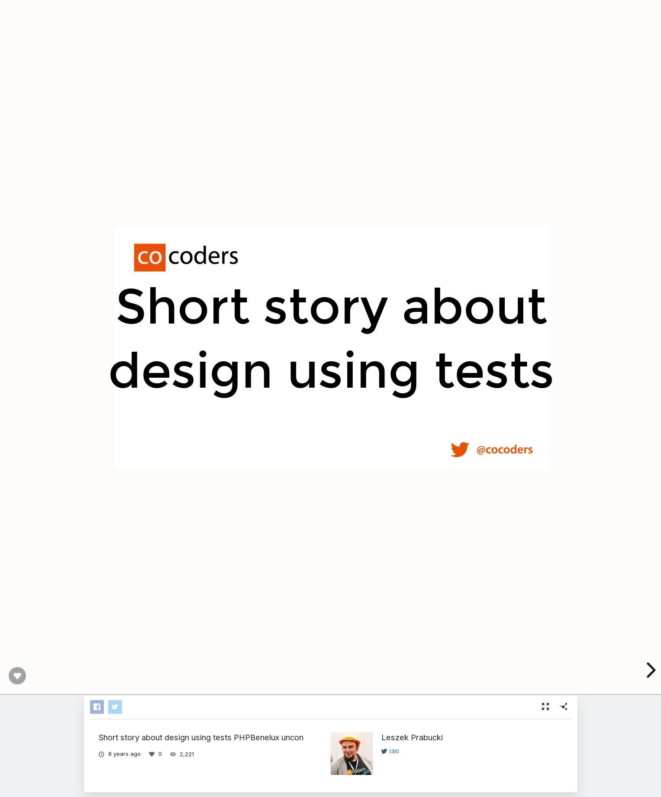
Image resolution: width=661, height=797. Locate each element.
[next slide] (650, 670)
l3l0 (390, 751)
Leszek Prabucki (412, 737)
